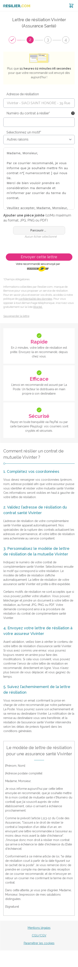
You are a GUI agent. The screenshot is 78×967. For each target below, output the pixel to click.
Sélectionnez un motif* (23, 132)
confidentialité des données (35, 298)
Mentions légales (39, 927)
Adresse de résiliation (22, 94)
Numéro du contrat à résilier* (28, 113)
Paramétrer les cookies (39, 943)
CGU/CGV (39, 935)
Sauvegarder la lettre (16, 316)
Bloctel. (38, 306)
